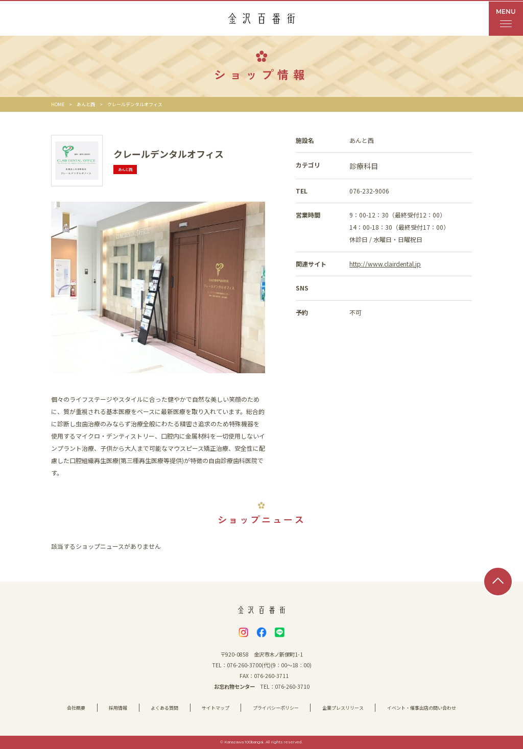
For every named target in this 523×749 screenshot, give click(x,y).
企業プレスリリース (343, 708)
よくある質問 (164, 708)
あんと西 (86, 104)
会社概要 (76, 708)
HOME (57, 104)
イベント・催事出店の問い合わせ (421, 708)
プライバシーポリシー (276, 708)
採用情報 (118, 708)
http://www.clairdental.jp (385, 263)
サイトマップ (215, 708)
